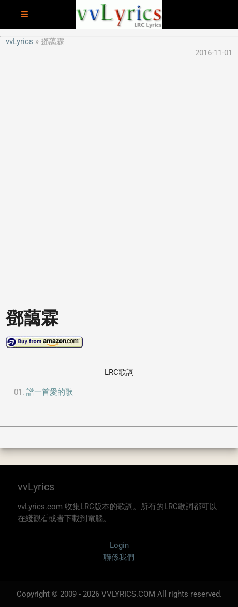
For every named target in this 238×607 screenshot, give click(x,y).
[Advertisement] (119, 178)
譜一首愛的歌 (49, 392)
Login (119, 545)
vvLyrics (19, 41)
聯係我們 (119, 557)
